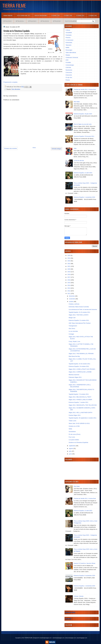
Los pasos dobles (74, 439)
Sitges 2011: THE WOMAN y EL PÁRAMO (81, 353)
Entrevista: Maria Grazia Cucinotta (79, 306)
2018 (69, 274)
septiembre (72, 445)
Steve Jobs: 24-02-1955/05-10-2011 (79, 423)
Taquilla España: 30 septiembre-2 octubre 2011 (82, 418)
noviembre (72, 299)
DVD (67, 60)
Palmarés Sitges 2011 (75, 377)
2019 (69, 271)
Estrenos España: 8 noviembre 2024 (84, 575)
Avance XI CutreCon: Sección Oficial (84, 563)
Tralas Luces (72, 420)
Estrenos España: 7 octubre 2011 (78, 402)
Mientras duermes (74, 374)
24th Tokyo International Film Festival (79, 323)
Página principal (7, 15)
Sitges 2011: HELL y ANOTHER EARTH (80, 412)
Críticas (68, 30)
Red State (77, 101)
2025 (69, 255)
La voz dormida (73, 331)
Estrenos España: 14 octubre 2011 (79, 366)
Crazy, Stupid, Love (74, 341)
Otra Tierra (72, 328)
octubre (71, 301)
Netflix (67, 47)
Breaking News (70, 612)
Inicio (34, 147)
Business (68, 618)
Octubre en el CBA (74, 426)
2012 (69, 291)
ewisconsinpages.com (70, 637)
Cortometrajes (70, 65)
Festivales (69, 35)
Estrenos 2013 (32, 21)
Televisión (68, 45)
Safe (75, 148)
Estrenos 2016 (93, 15)
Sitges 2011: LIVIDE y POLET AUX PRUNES (82, 369)
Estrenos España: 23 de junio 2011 (84, 136)
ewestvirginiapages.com (58, 637)
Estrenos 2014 (20, 21)
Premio (68, 80)
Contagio (71, 334)
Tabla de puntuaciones (40, 15)
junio (70, 454)
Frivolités (68, 62)
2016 (69, 280)
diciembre (72, 296)
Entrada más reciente (10, 148)
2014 (69, 285)
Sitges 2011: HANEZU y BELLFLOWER (80, 399)
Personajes (69, 50)
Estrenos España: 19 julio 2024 (83, 114)
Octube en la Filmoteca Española (78, 442)
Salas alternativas (15, 89)
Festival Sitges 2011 (75, 415)
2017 (69, 277)
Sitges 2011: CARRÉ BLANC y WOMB (80, 372)
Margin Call (72, 317)
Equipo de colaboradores (72, 21)
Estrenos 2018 (68, 15)
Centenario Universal (72, 57)
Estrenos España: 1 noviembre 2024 (84, 197)
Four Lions (72, 437)
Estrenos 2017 (80, 15)
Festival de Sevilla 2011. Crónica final (85, 89)
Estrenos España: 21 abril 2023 (83, 172)
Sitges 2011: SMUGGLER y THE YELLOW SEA (83, 405)
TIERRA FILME (14, 5)
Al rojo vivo (69, 77)
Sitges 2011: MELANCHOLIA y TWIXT (80, 397)
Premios (68, 37)
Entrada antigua (56, 148)
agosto (71, 448)
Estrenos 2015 (7, 21)
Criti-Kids (68, 67)
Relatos (68, 55)
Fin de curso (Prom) (74, 434)
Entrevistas (69, 42)
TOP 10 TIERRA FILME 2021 (23, 15)
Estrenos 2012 (45, 21)
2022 (69, 263)
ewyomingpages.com (82, 637)
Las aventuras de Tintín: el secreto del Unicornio (83, 309)
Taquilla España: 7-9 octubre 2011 (79, 394)
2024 (69, 258)
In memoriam (69, 40)
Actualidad (69, 32)
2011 (69, 293)
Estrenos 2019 (56, 15)
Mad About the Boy (74, 356)
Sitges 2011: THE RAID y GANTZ (78, 315)
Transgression (73, 326)
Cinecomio (69, 75)
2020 (69, 269)
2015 (69, 282)
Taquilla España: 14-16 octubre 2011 (79, 364)
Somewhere (72, 431)
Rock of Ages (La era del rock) (82, 124)
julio (70, 451)
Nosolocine (69, 70)
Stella (70, 429)
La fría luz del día (79, 160)
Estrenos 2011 (57, 21)
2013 (69, 288)
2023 (69, 261)
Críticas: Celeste (78, 596)
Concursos (69, 72)
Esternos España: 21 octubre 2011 (79, 320)
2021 (69, 266)
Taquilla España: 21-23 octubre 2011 (79, 312)
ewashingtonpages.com (46, 637)
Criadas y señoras (74, 304)
